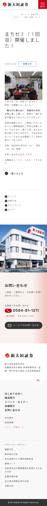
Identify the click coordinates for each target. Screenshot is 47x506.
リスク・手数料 (12, 427)
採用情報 (9, 422)
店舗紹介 (10, 406)
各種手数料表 (11, 476)
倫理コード (10, 463)
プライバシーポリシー (16, 444)
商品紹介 (10, 397)
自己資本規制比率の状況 (17, 481)
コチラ (21, 154)
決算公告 (9, 486)
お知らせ (34, 14)
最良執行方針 (11, 454)
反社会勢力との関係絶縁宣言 (19, 459)
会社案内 (9, 418)
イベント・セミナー (16, 402)
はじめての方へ (14, 393)
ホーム (23, 14)
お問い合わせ (12, 410)
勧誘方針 (9, 449)
